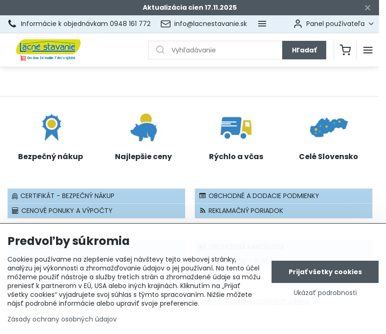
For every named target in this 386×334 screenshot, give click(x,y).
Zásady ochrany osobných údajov (62, 323)
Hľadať (304, 50)
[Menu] (368, 50)
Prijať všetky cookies (325, 275)
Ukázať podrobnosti (325, 296)
